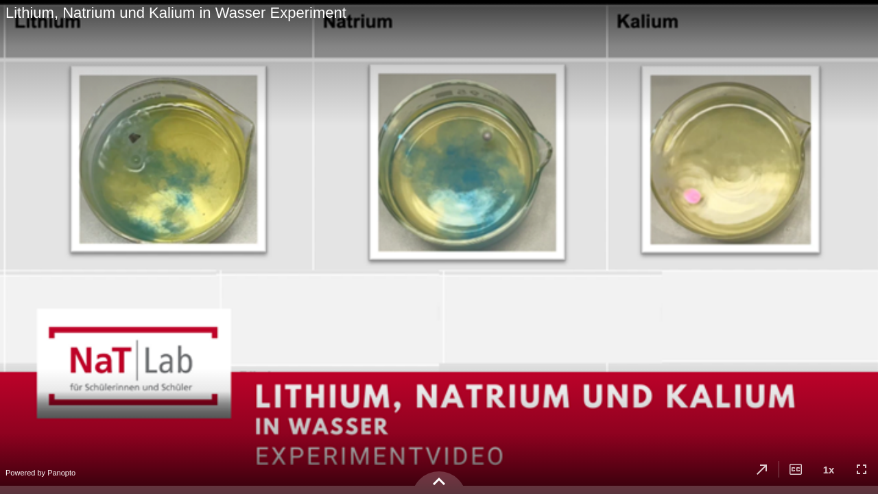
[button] (762, 469)
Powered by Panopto (40, 473)
